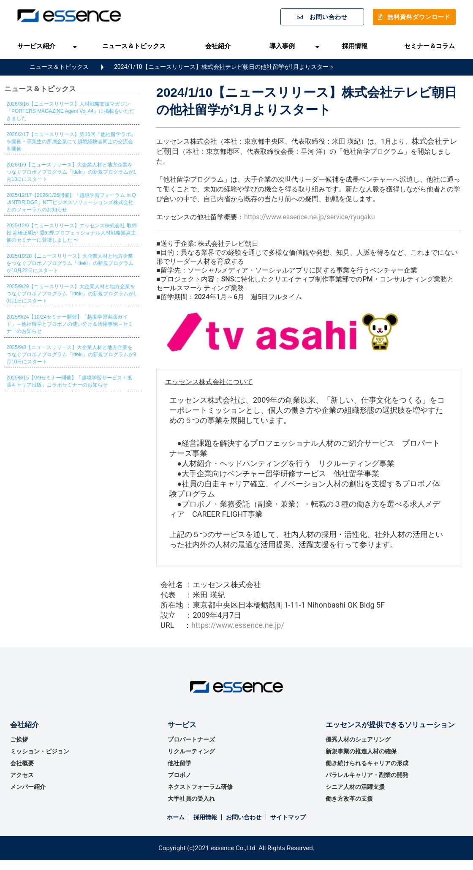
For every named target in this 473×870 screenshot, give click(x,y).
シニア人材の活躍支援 (355, 786)
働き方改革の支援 (349, 798)
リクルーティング (191, 751)
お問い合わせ (329, 17)
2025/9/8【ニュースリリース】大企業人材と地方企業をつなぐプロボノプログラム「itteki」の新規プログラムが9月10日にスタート (71, 354)
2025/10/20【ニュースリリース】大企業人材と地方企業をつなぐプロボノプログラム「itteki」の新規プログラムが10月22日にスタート (69, 263)
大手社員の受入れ (191, 798)
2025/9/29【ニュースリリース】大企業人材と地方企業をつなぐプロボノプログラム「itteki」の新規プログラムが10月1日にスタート (71, 294)
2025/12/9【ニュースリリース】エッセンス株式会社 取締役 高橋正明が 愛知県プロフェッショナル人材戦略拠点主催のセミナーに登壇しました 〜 (71, 233)
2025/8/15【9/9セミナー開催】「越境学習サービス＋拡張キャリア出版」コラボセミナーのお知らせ (69, 381)
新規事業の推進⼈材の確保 (361, 751)
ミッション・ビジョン (39, 751)
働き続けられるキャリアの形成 (367, 763)
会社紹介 (218, 45)
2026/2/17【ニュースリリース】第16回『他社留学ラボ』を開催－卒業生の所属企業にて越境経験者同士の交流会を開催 (71, 141)
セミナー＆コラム (429, 45)
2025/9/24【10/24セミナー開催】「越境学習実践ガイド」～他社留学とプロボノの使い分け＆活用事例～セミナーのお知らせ (69, 324)
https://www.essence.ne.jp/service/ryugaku (309, 217)
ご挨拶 (19, 739)
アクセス (22, 775)
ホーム (176, 817)
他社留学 (179, 763)
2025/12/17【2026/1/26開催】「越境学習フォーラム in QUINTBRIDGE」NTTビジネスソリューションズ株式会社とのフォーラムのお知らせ (71, 202)
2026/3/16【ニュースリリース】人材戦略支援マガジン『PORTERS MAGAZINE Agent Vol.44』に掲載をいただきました (70, 111)
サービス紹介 (36, 45)
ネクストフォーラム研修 (200, 786)
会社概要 (22, 763)
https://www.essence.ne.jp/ (237, 625)
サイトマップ (288, 817)
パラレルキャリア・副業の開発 (367, 775)
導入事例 (282, 45)
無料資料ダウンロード (419, 17)
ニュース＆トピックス (134, 45)
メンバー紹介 (28, 786)
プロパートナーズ (191, 739)
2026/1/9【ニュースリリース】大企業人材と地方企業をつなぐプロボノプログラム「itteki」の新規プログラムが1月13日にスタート (71, 172)
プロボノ (179, 775)
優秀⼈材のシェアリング (358, 739)
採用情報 (354, 45)
